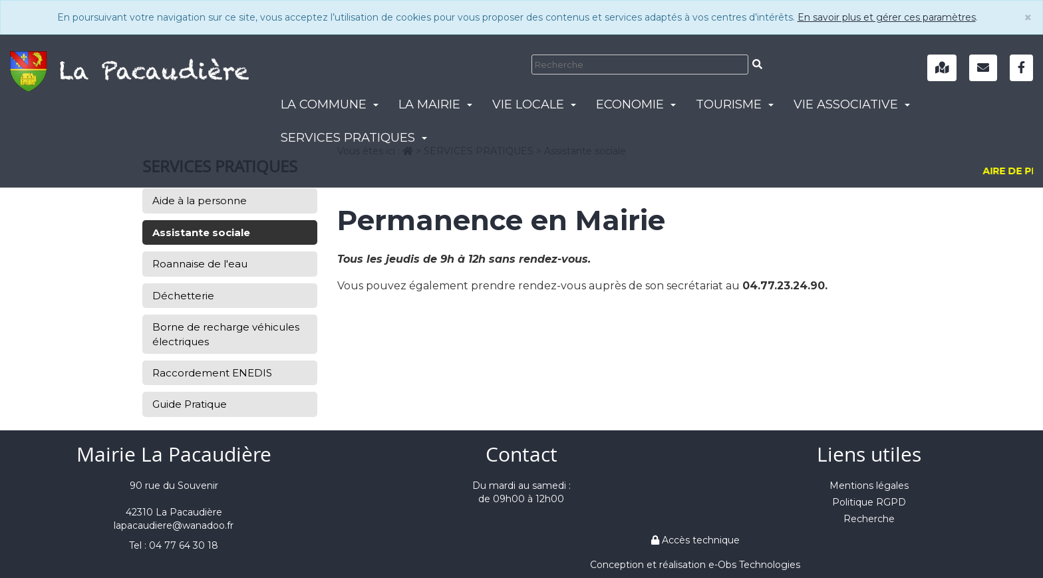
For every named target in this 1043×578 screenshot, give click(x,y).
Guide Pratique (189, 404)
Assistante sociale (201, 232)
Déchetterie (183, 295)
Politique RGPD (869, 502)
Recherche (869, 519)
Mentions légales (869, 486)
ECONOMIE (636, 104)
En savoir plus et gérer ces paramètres (887, 17)
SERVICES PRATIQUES (354, 137)
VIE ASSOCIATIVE (852, 104)
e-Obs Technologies (754, 565)
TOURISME (735, 104)
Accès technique (695, 540)
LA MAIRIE (435, 104)
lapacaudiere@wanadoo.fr (173, 525)
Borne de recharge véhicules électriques (225, 334)
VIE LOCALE (534, 104)
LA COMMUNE (329, 104)
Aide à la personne (199, 200)
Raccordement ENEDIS (212, 372)
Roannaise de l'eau (199, 263)
